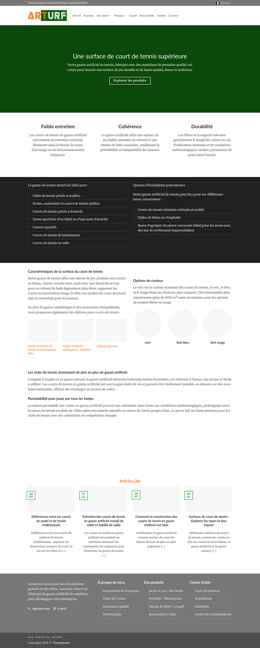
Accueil (77, 15)
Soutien (161, 15)
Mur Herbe (176, 591)
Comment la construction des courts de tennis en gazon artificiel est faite (156, 521)
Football (155, 598)
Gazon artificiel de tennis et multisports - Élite (43, 349)
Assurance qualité (116, 606)
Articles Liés (130, 481)
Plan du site (42, 637)
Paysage (120, 15)
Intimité (57, 637)
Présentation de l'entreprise (121, 591)
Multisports (173, 598)
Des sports (104, 15)
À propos (89, 15)
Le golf (133, 15)
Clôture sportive (107, 346)
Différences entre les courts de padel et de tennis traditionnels (51, 521)
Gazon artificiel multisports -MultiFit (76, 347)
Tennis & (156, 606)
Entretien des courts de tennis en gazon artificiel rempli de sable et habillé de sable (103, 521)
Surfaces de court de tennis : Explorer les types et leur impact (209, 521)
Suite (172, 614)
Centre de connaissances (213, 614)
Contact (174, 15)
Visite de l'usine (114, 598)
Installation (203, 598)
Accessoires (158, 614)
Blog (30, 637)
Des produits (147, 15)
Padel (167, 606)
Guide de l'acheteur (207, 591)
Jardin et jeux (157, 591)
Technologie (112, 614)
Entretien (202, 606)
